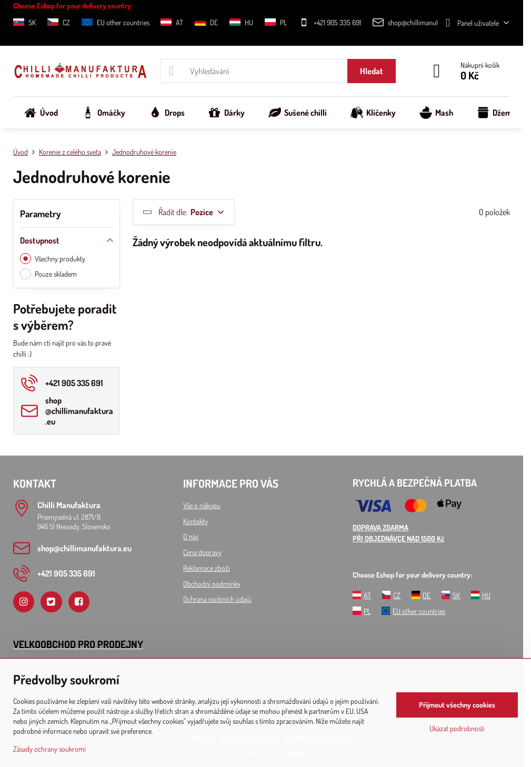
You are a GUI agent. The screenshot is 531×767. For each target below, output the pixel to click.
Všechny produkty (52, 258)
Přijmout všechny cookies (457, 704)
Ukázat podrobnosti (457, 728)
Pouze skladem (48, 273)
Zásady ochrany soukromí (49, 748)
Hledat (371, 71)
